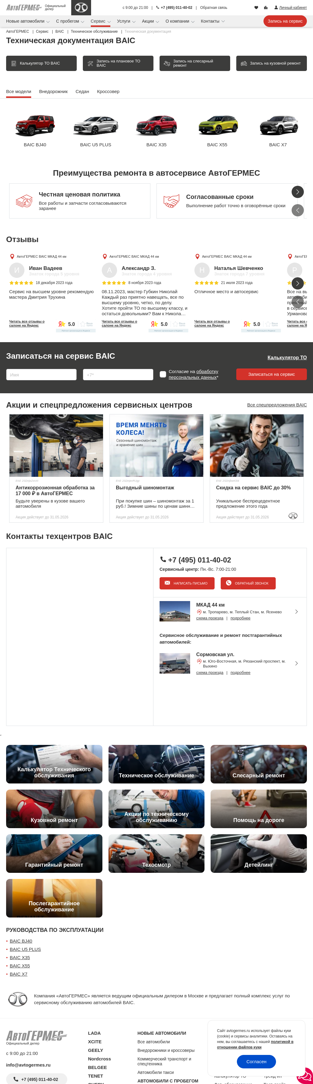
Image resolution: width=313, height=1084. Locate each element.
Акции (148, 21)
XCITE (94, 1041)
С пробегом (68, 21)
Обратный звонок (251, 583)
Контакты (210, 21)
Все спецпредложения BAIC (277, 404)
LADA (94, 1033)
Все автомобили (154, 1041)
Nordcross (99, 1058)
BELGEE (97, 1067)
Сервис (99, 21)
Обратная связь (213, 8)
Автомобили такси (156, 1072)
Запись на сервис (285, 21)
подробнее (240, 618)
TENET (95, 1075)
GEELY (95, 1050)
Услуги (124, 21)
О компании (178, 21)
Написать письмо (190, 583)
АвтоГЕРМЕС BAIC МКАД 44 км (41, 256)
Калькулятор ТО (287, 357)
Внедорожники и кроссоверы (166, 1050)
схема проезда (209, 618)
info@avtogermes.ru (28, 1064)
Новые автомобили (26, 21)
